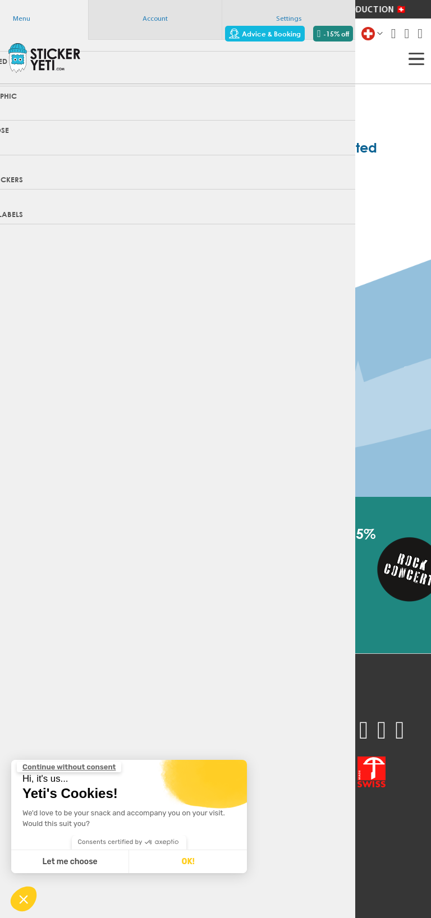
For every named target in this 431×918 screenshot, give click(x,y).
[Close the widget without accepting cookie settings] (69, 767)
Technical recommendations (121, 737)
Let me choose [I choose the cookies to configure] (70, 861)
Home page (215, 208)
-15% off (333, 34)
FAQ (78, 723)
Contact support (101, 751)
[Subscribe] (233, 590)
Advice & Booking (265, 34)
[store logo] (44, 57)
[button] (23, 898)
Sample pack (31, 723)
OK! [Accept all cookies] (187, 861)
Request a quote (38, 737)
